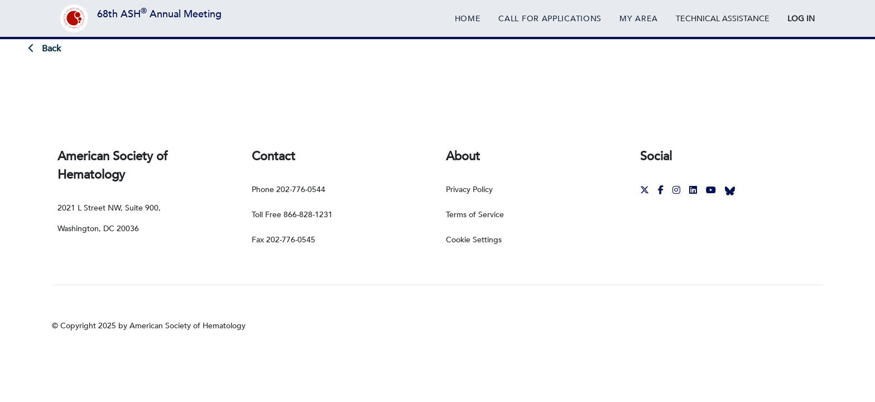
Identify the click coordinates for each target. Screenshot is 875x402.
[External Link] (723, 18)
